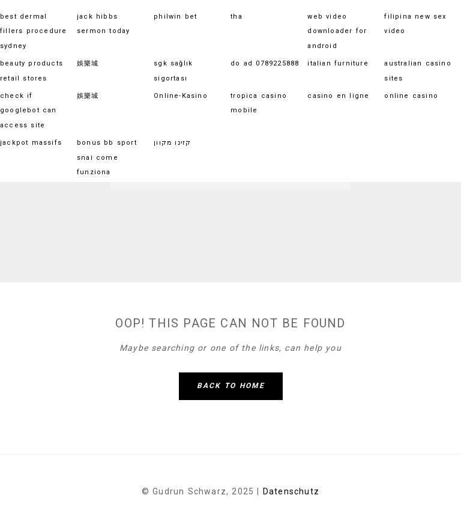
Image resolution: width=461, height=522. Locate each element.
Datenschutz (291, 491)
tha (236, 16)
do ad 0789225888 (264, 63)
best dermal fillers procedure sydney (33, 31)
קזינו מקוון (172, 143)
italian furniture (337, 63)
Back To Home (231, 385)
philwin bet (175, 16)
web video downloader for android (337, 31)
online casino (411, 96)
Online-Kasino (181, 96)
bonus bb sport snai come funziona (107, 157)
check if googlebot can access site (28, 110)
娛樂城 (88, 63)
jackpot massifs (31, 143)
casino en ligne (338, 96)
